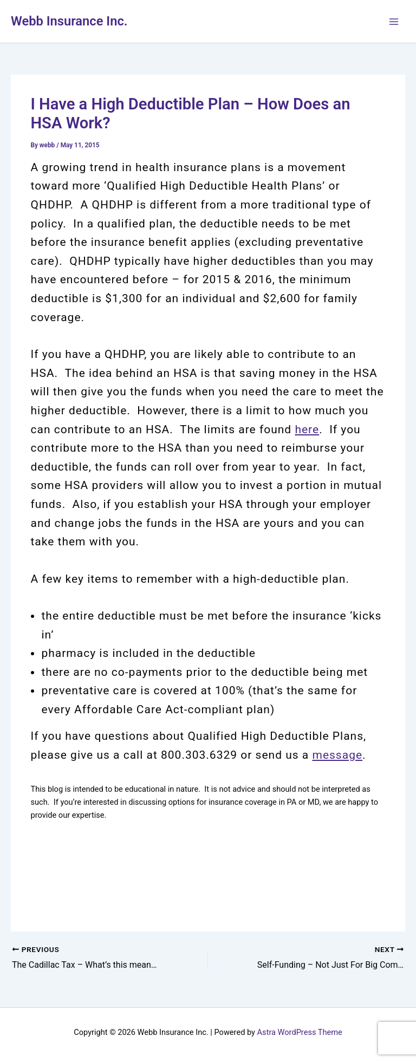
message (337, 754)
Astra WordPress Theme (299, 1032)
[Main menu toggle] (393, 21)
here (307, 429)
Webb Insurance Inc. (69, 21)
